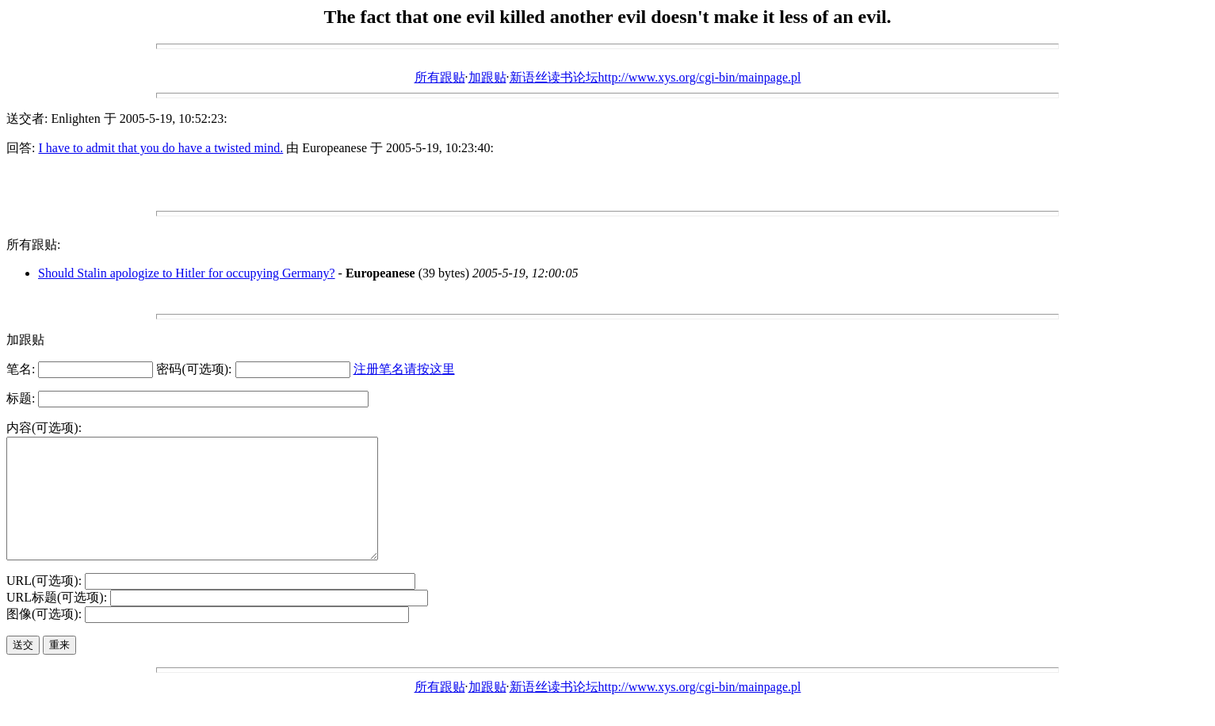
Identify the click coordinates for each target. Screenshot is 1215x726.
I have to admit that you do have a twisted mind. (160, 148)
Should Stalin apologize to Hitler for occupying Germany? (186, 273)
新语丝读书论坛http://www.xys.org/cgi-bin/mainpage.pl (655, 77)
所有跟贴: (33, 244)
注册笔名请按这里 (404, 369)
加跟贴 (487, 77)
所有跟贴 (440, 77)
